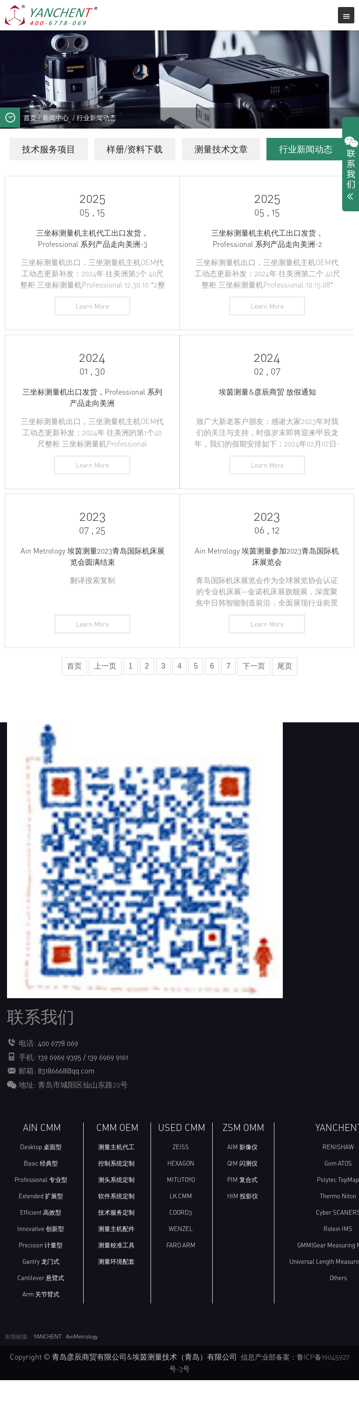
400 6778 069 (58, 1068)
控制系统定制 (116, 1188)
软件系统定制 (116, 1220)
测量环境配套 (116, 1286)
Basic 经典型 (41, 1188)
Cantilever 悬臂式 (40, 1302)
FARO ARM (180, 1270)
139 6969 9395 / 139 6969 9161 (84, 1082)
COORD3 (180, 1237)
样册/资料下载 (177, 149)
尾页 (284, 692)
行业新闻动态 (96, 118)
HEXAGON (180, 1188)
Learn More (92, 329)
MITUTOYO (181, 1204)
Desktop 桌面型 (41, 1171)
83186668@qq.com (67, 1096)
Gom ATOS (338, 1188)
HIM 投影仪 (242, 1220)
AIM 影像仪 (242, 1171)
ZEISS (180, 1171)
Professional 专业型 (40, 1204)
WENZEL (181, 1253)
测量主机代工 (116, 1171)
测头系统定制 (116, 1204)
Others (338, 1302)
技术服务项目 (85, 149)
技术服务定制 (116, 1237)
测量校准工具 (116, 1270)
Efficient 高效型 (40, 1237)
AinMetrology (82, 1361)
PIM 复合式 (242, 1204)
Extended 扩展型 (41, 1220)
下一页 (254, 692)
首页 (29, 118)
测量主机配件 (116, 1253)
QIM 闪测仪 (242, 1188)
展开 (350, 170)
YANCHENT (47, 1361)
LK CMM (181, 1220)
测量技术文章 (270, 149)
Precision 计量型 (41, 1270)
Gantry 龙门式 (40, 1286)
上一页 (105, 692)
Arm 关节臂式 (40, 1319)
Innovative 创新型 (40, 1253)
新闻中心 (56, 118)
